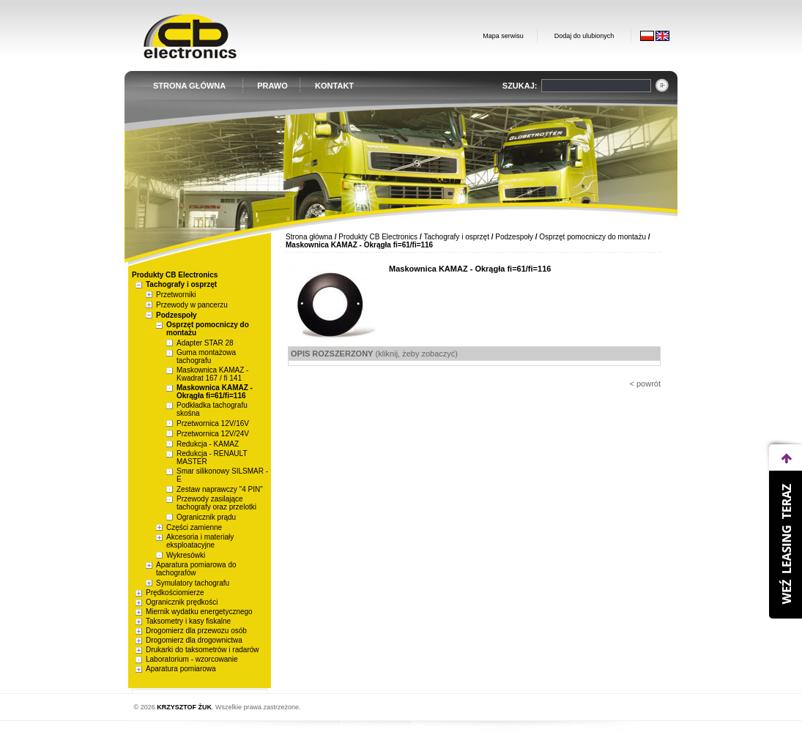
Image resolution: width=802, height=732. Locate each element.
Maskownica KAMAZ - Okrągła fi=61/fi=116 (215, 392)
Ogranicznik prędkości (182, 602)
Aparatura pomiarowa (181, 669)
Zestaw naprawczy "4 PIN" (220, 489)
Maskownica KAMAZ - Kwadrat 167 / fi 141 (212, 374)
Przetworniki (176, 295)
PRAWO (272, 85)
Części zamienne (194, 527)
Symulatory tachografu (192, 583)
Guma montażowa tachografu (206, 356)
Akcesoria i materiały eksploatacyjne (200, 541)
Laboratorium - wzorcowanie (192, 659)
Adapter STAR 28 (205, 343)
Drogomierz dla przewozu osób (196, 631)
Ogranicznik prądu (206, 517)
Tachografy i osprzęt (181, 284)
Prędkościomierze (175, 593)
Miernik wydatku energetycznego (199, 612)
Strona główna (309, 237)
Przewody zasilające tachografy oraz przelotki (216, 503)
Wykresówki (185, 555)
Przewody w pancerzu (192, 305)
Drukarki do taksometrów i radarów (202, 650)
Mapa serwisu (503, 36)
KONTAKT (334, 85)
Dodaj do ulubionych (584, 36)
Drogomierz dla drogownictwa (194, 640)
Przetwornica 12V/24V (213, 434)
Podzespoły (176, 315)
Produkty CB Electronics (377, 237)
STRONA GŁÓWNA (189, 85)
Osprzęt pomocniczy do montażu (592, 237)
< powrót (645, 383)
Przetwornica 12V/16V (213, 423)
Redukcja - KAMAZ (208, 444)
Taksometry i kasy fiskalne (188, 621)
